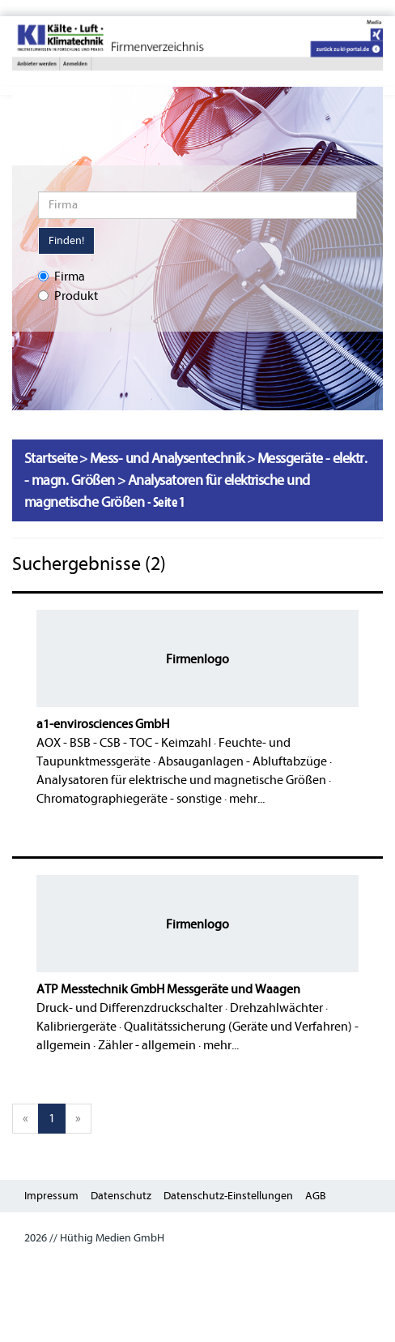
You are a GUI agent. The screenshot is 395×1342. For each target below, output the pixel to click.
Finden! (66, 240)
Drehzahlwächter (276, 1008)
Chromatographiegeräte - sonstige (129, 798)
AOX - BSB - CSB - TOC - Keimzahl (123, 742)
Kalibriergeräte (76, 1026)
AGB (315, 1196)
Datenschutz (121, 1196)
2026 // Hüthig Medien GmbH (94, 1238)
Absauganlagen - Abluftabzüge (242, 761)
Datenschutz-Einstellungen (228, 1196)
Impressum (51, 1196)
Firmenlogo (197, 659)
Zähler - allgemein (147, 1045)
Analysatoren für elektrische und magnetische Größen (181, 780)
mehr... (247, 798)
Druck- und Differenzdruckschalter (129, 1008)
